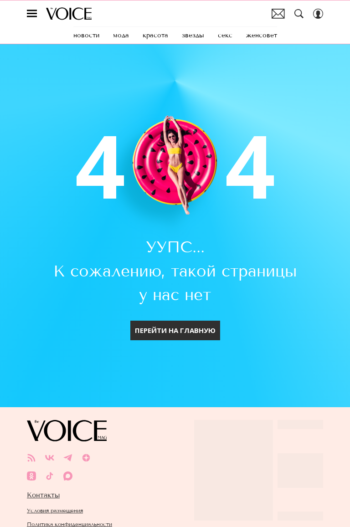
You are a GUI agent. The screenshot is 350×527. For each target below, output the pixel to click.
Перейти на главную (175, 313)
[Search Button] (299, 14)
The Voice (69, 13)
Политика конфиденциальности (69, 508)
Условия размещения (55, 494)
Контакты (43, 479)
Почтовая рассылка (278, 14)
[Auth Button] (318, 14)
